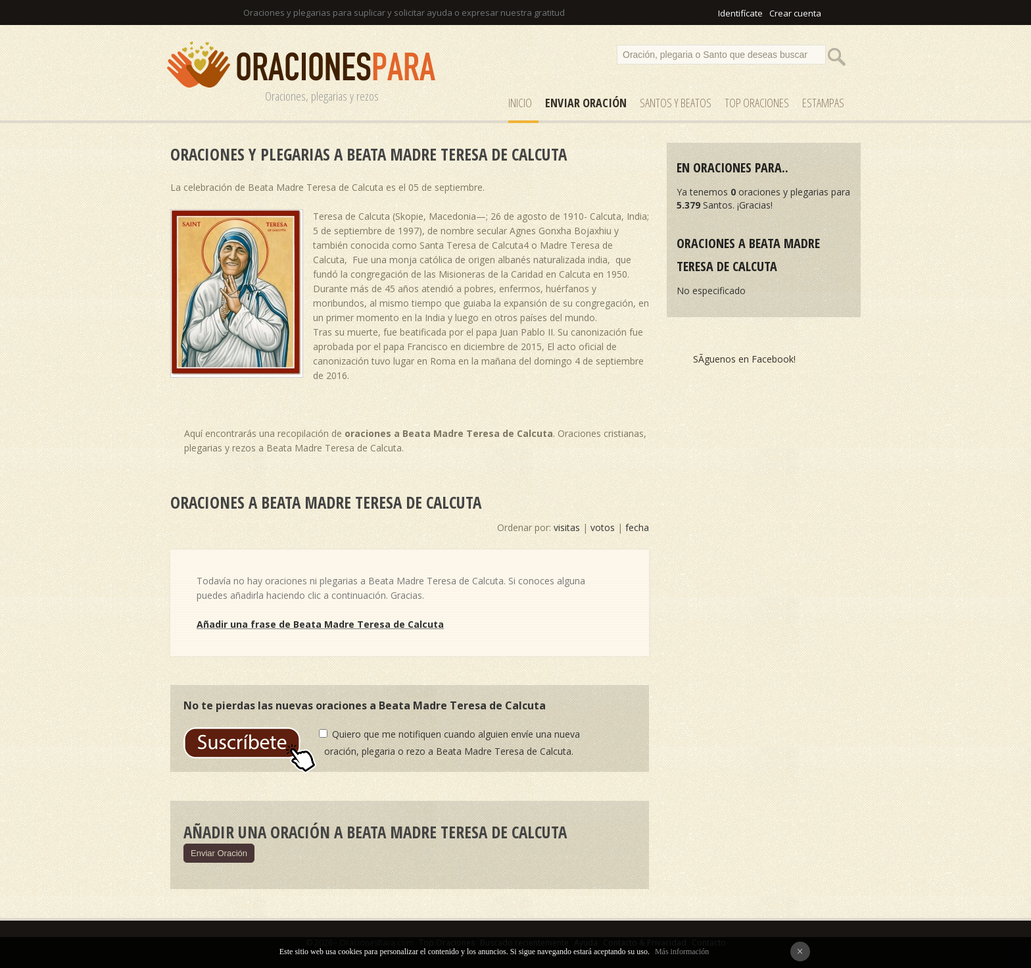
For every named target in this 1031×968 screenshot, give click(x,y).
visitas (567, 527)
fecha (637, 527)
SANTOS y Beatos (675, 103)
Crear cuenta (795, 13)
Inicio (520, 103)
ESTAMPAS (823, 103)
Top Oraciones (757, 103)
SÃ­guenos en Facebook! (744, 359)
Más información (682, 951)
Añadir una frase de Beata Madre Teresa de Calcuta (320, 624)
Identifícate (740, 13)
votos (602, 527)
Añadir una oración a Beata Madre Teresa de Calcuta (375, 832)
